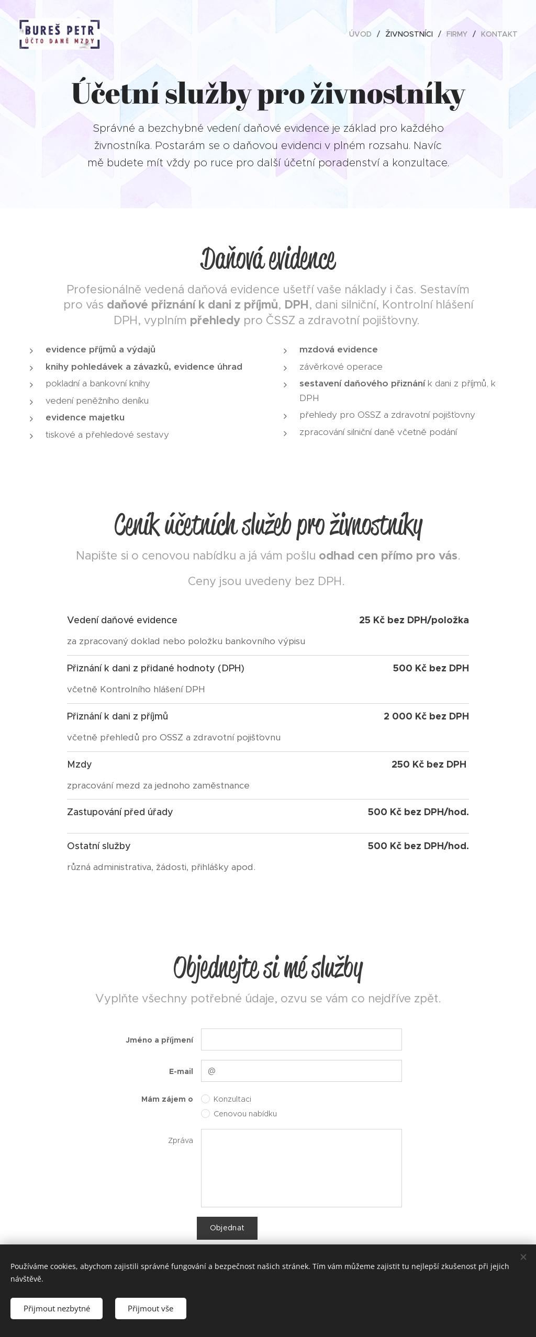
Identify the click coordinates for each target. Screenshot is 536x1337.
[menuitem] (363, 34)
